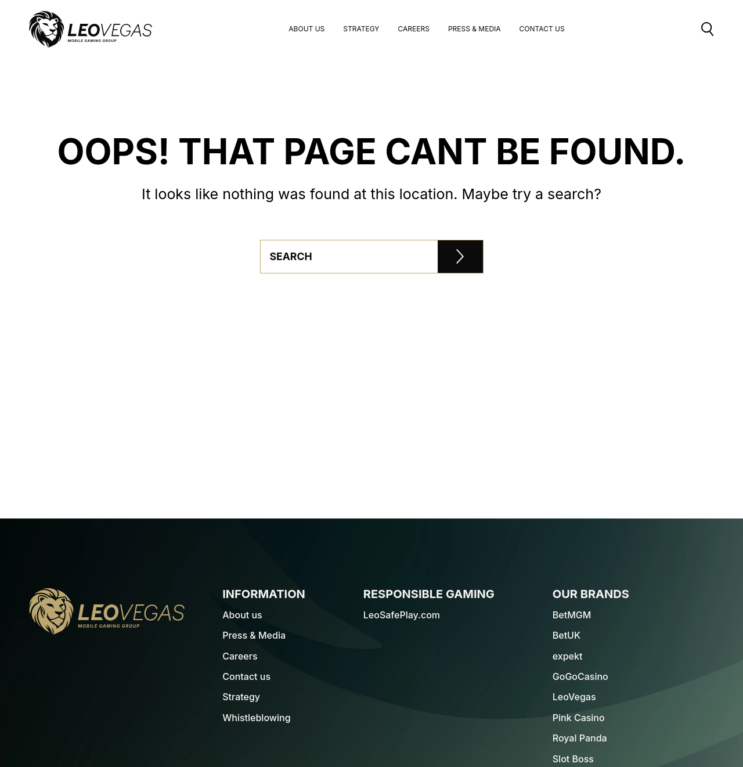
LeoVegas (574, 697)
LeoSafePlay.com (401, 615)
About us (306, 29)
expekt (568, 656)
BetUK (566, 635)
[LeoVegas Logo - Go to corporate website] (90, 29)
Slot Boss (573, 759)
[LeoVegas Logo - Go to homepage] (107, 611)
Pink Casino (579, 717)
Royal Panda (580, 738)
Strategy (361, 29)
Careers (413, 29)
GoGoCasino (580, 676)
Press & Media (474, 29)
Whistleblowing (256, 717)
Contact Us (542, 29)
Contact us (246, 676)
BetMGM (572, 615)
